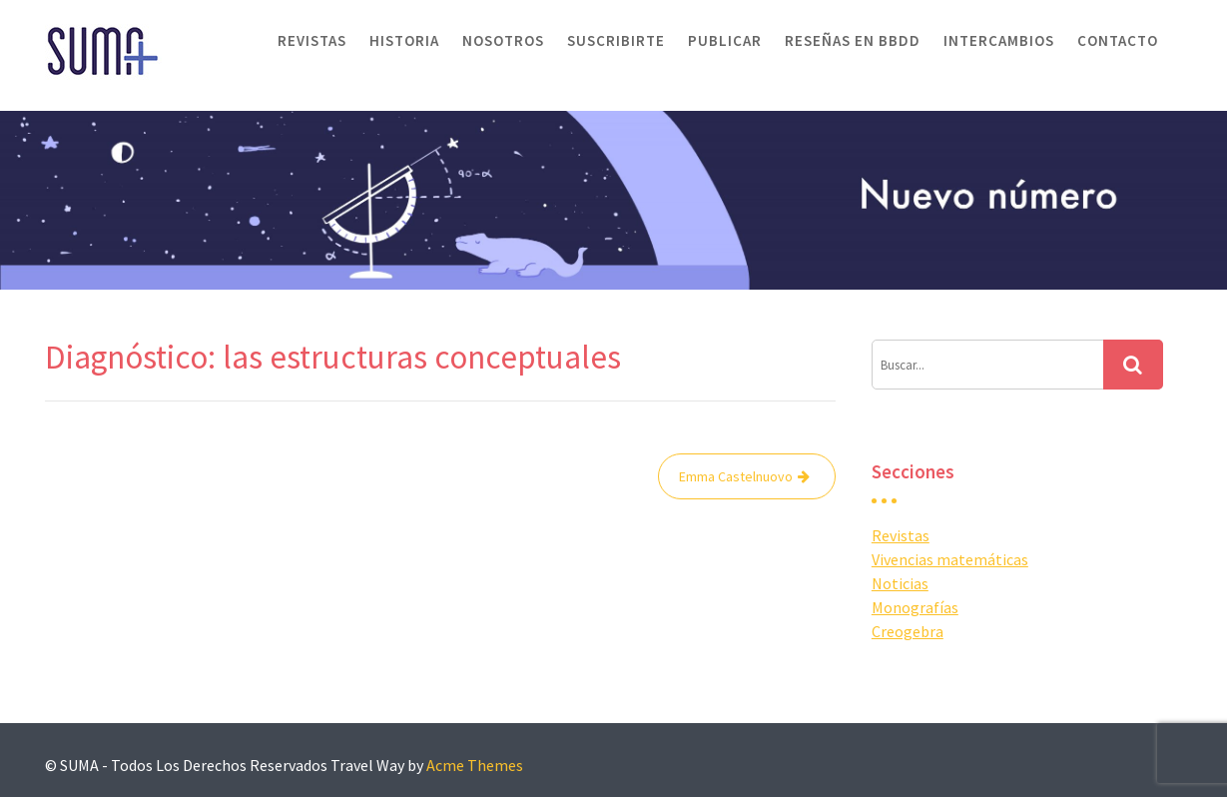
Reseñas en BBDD (852, 40)
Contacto (1117, 40)
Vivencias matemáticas (950, 559)
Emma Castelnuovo (736, 476)
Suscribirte (616, 40)
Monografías (915, 607)
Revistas (312, 40)
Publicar (725, 40)
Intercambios (998, 40)
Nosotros (503, 40)
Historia (404, 40)
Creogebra (907, 631)
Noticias (900, 583)
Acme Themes (474, 765)
